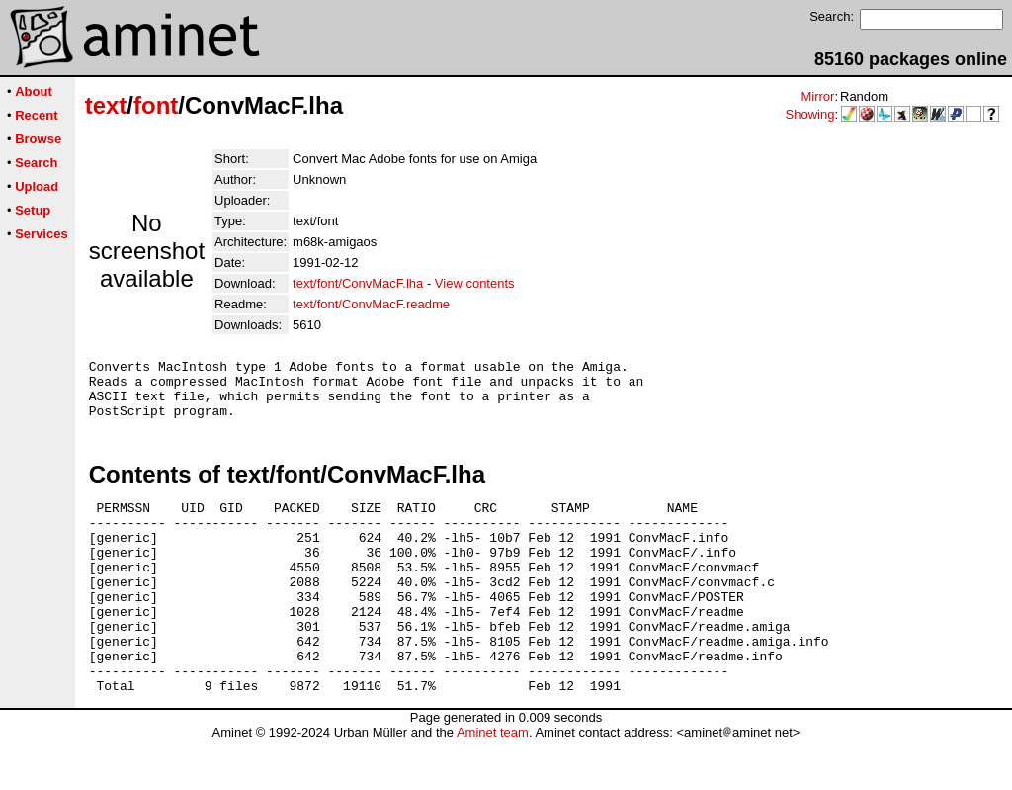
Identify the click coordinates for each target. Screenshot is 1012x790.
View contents (475, 283)
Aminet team (493, 782)
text (106, 105)
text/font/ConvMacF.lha (358, 283)
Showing (810, 114)
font (155, 105)
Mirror (817, 96)
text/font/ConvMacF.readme (371, 304)
